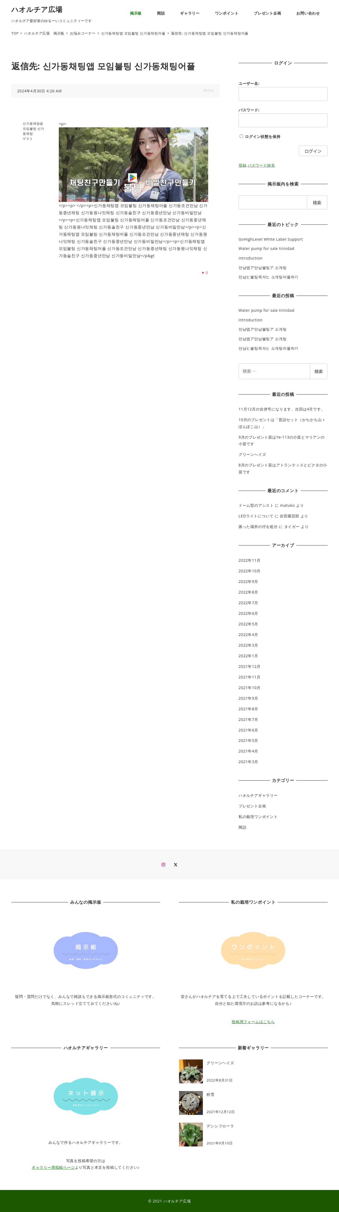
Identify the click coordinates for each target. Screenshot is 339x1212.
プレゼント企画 (252, 805)
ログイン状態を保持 (262, 136)
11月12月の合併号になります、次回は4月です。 (282, 409)
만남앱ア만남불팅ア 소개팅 (263, 267)
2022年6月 (248, 613)
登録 (243, 165)
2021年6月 (248, 730)
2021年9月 (248, 698)
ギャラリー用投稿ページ (53, 1167)
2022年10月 (250, 570)
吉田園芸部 (289, 515)
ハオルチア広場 (37, 9)
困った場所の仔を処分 (258, 526)
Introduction (251, 258)
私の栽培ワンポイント (258, 816)
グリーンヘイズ (252, 454)
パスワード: (249, 109)
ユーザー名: (249, 83)
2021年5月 (248, 740)
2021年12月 (250, 666)
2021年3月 (248, 761)
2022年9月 (248, 581)
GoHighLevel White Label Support (271, 239)
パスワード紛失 (261, 165)
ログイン (313, 151)
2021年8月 (248, 708)
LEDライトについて (256, 515)
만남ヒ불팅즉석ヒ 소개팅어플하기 (268, 276)
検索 (318, 371)
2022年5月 (248, 623)
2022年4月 (248, 634)
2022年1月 (248, 655)
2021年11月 (250, 676)
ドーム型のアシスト (256, 505)
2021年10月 (250, 687)
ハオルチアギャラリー (258, 795)
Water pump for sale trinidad (267, 248)
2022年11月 (250, 560)
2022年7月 (248, 602)
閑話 (243, 827)
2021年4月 (248, 751)
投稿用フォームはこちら (253, 1021)
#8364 (208, 90)
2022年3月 (248, 645)
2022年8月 (248, 592)
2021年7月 (248, 719)
